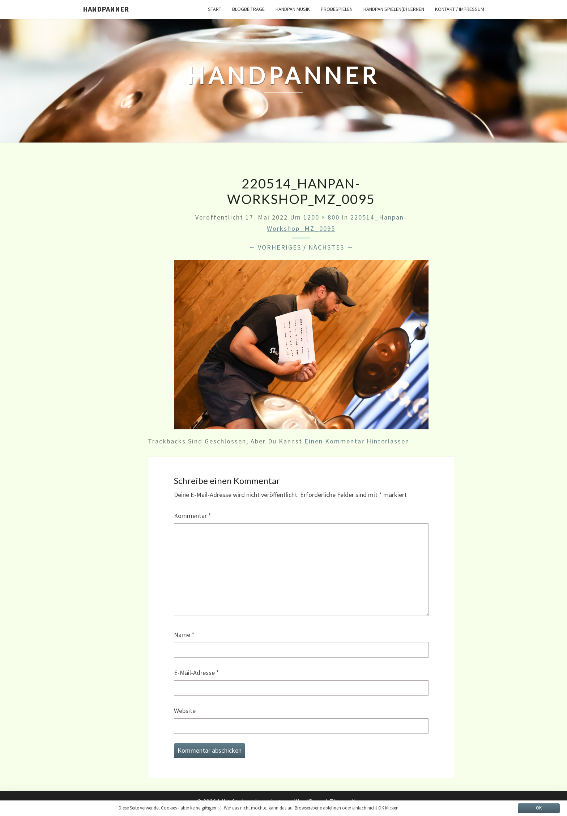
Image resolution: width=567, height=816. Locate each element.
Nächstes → (331, 247)
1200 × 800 (321, 217)
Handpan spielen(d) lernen (393, 9)
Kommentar (192, 515)
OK (539, 808)
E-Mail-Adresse (196, 672)
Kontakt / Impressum (459, 9)
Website (185, 710)
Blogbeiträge (248, 9)
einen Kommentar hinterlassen (356, 441)
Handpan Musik (293, 9)
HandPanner (106, 8)
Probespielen (337, 9)
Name (184, 634)
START (214, 9)
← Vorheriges (274, 247)
